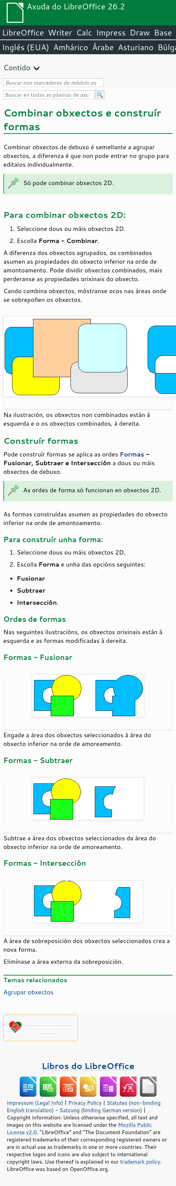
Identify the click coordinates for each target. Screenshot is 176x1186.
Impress (111, 32)
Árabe (103, 47)
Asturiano (136, 47)
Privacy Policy (85, 1102)
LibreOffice (23, 32)
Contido (16, 67)
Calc (84, 32)
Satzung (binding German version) (101, 1110)
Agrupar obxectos (28, 992)
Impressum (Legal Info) (35, 1102)
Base (163, 32)
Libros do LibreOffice (88, 1066)
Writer (60, 32)
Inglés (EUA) (25, 47)
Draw (140, 32)
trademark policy (140, 1161)
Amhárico (70, 47)
